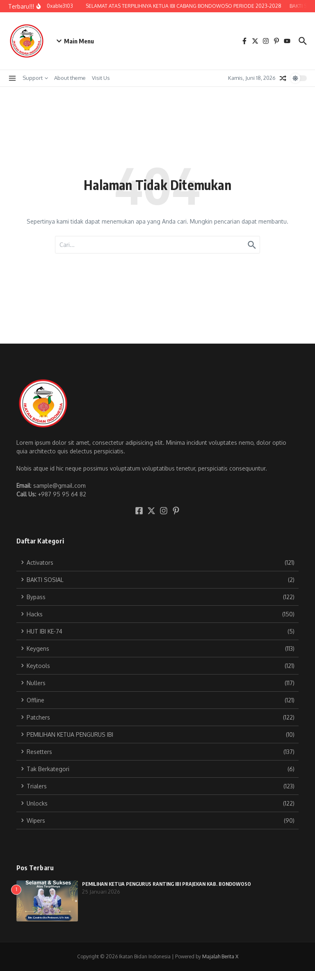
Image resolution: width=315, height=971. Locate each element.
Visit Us (101, 78)
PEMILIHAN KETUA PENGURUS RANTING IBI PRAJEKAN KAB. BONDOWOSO (166, 884)
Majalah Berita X (220, 956)
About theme (70, 78)
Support (35, 78)
